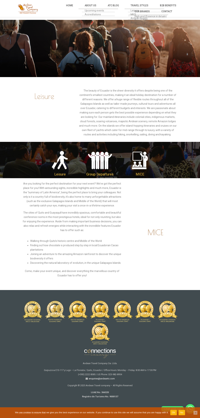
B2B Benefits (131, 8)
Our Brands (151, 8)
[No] (195, 413)
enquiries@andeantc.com (101, 378)
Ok (173, 412)
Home (59, 8)
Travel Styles (110, 8)
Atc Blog (90, 8)
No (181, 412)
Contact (170, 8)
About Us (74, 8)
